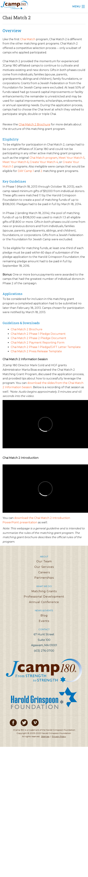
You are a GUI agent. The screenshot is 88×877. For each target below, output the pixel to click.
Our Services (44, 567)
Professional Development (44, 596)
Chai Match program (43, 157)
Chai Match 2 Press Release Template (36, 351)
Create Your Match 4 (44, 162)
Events (44, 621)
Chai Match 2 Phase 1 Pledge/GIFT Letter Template (46, 347)
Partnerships (44, 577)
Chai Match (27, 39)
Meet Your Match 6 (16, 162)
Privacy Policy (59, 736)
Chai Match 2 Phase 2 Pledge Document (38, 338)
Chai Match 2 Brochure (26, 329)
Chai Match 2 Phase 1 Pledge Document (38, 333)
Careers (44, 572)
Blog (44, 615)
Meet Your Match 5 (72, 157)
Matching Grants (44, 591)
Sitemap (45, 736)
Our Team (44, 561)
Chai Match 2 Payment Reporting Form (37, 342)
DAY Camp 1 (26, 171)
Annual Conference (44, 602)
